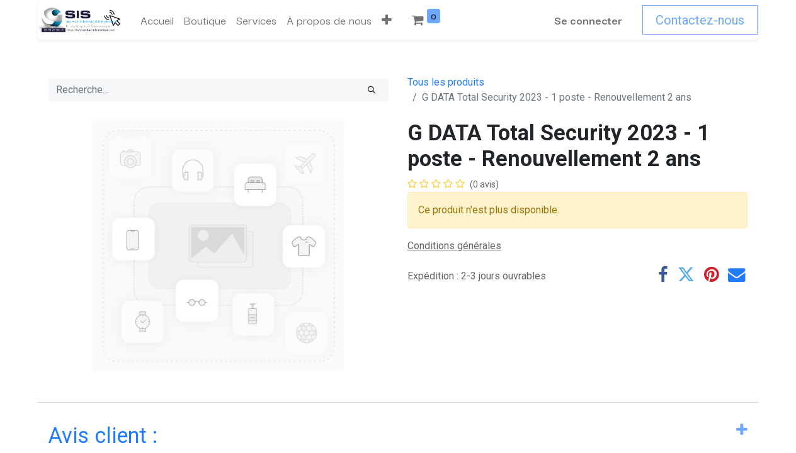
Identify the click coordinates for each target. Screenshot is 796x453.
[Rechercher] (372, 90)
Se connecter (589, 19)
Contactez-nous (700, 20)
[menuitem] (156, 20)
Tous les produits (445, 82)
